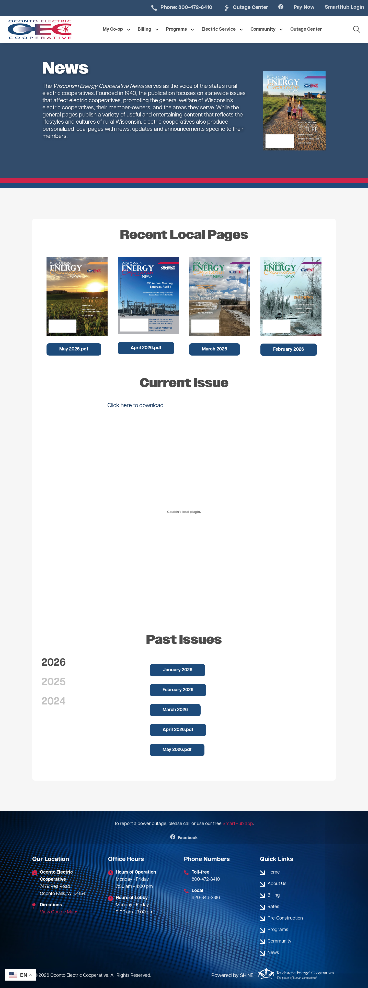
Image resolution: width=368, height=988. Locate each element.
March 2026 (214, 349)
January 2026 (177, 670)
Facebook (184, 838)
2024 (53, 702)
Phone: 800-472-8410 (171, 8)
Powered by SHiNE (232, 975)
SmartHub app (238, 823)
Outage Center (239, 8)
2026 (53, 663)
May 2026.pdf (73, 349)
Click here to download (135, 406)
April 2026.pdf (146, 348)
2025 (53, 682)
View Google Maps (59, 912)
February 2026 (288, 349)
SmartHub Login (342, 7)
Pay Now (300, 7)
